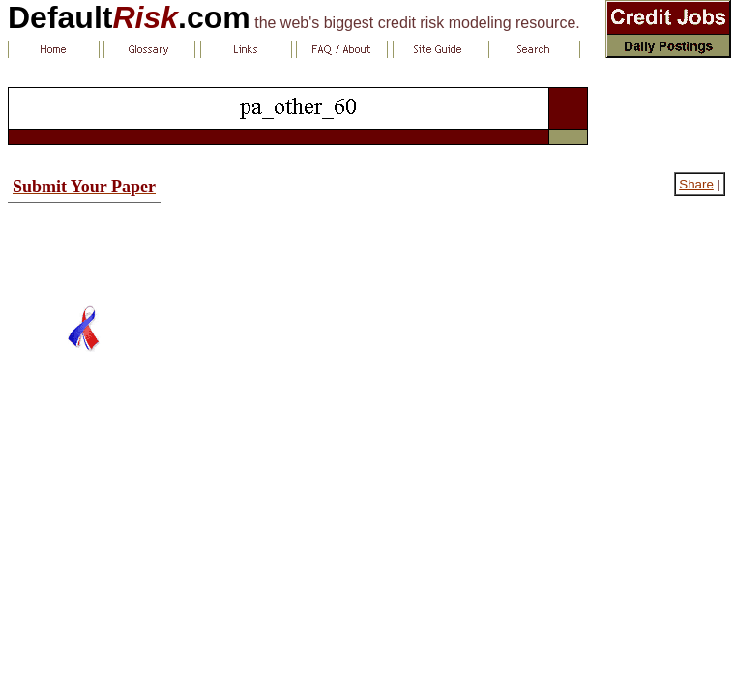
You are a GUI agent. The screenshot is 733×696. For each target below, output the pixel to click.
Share (696, 184)
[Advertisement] (84, 246)
